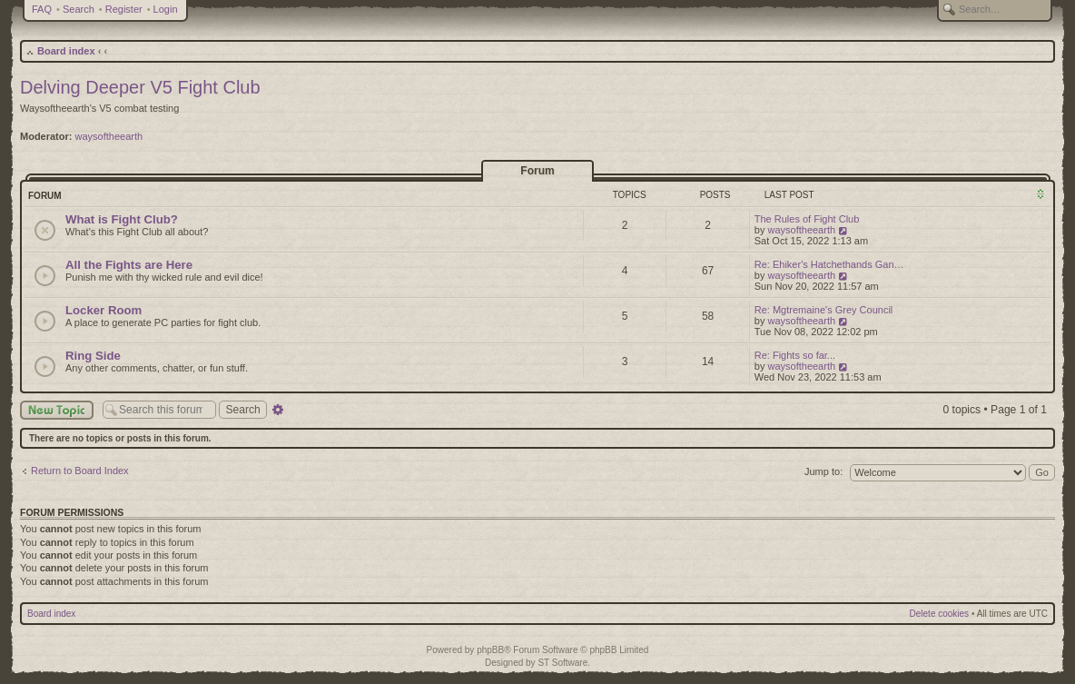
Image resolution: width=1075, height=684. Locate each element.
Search (78, 9)
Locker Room (103, 310)
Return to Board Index (80, 470)
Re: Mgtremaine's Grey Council (823, 309)
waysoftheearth (109, 136)
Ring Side (93, 355)
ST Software (562, 663)
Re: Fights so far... (794, 355)
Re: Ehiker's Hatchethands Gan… (829, 264)
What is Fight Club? (121, 219)
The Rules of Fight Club (807, 218)
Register (124, 9)
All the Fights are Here (128, 265)
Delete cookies (940, 614)
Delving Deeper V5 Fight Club (140, 87)
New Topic (57, 410)
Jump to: (823, 471)
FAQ (42, 9)
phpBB (490, 650)
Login (165, 9)
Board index (66, 50)
